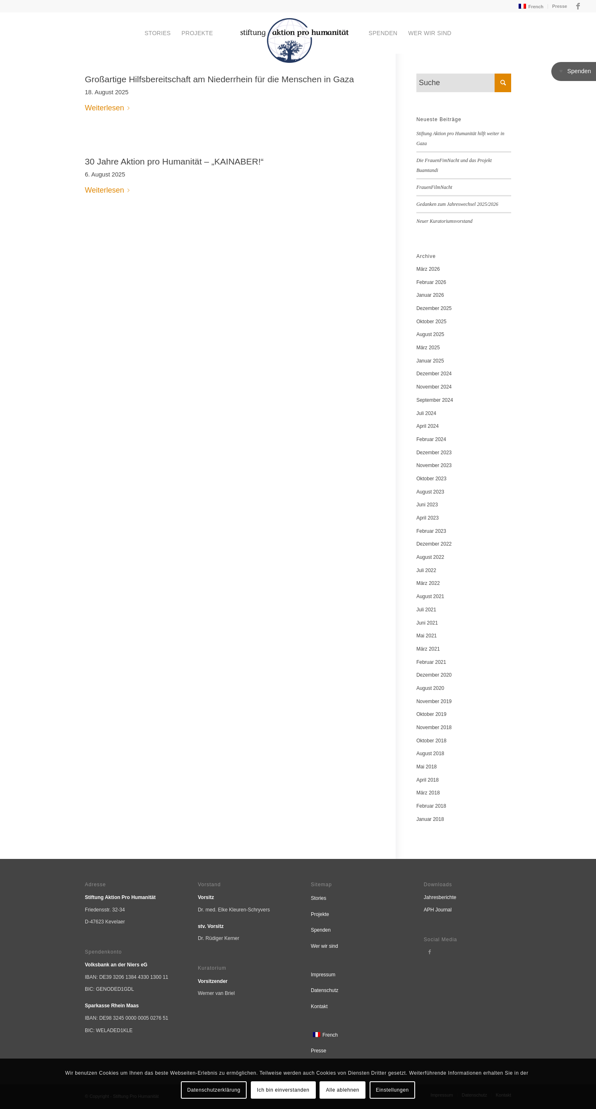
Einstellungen (392, 1090)
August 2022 (430, 557)
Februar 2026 (431, 282)
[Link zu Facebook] (578, 6)
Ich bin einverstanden (283, 1090)
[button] (573, 71)
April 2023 (427, 518)
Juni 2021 (427, 623)
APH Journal (438, 910)
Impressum (323, 975)
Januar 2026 (430, 295)
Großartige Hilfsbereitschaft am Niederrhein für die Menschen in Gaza (219, 79)
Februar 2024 (431, 439)
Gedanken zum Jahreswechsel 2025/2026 (457, 204)
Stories (318, 898)
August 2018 (430, 753)
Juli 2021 (426, 610)
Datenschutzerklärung (213, 1090)
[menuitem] (530, 6)
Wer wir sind (324, 946)
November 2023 (434, 465)
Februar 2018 (431, 806)
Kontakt (319, 1006)
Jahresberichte (440, 897)
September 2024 (434, 400)
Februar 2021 (431, 662)
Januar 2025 (430, 361)
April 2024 (427, 426)
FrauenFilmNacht (434, 187)
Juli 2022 (426, 570)
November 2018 (434, 727)
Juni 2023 (427, 505)
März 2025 (428, 348)
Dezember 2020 (434, 675)
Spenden (321, 930)
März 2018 (428, 793)
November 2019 (434, 701)
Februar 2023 (431, 531)
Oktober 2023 (431, 479)
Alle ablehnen (343, 1090)
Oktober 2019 (431, 714)
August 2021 (430, 596)
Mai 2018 (426, 767)
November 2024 (434, 387)
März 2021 (428, 649)
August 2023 (430, 492)
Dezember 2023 (434, 453)
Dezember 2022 (434, 544)
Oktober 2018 (431, 741)
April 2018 (427, 780)
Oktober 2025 (431, 321)
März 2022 (428, 583)
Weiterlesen (109, 108)
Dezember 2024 (434, 374)
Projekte (320, 914)
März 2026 (428, 269)
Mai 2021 (426, 636)
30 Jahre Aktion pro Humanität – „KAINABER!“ (174, 161)
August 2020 (430, 688)
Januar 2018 (430, 819)
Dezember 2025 (434, 308)
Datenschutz (325, 990)
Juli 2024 (426, 413)
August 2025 (430, 334)
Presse (559, 6)
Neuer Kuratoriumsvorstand (444, 221)
